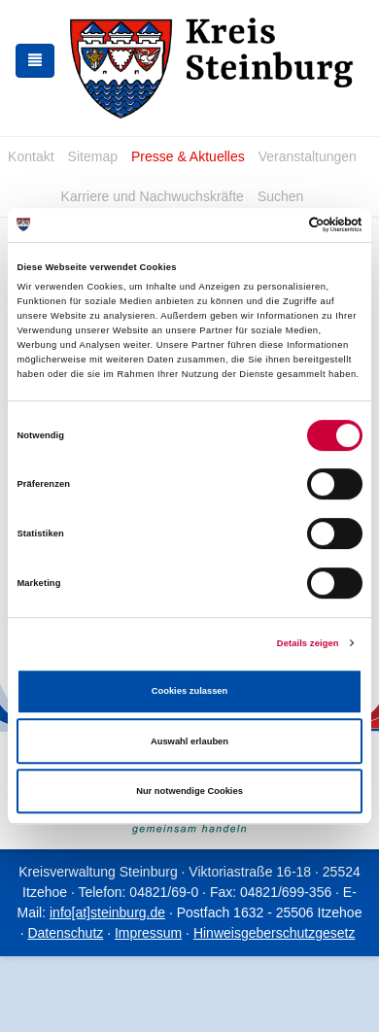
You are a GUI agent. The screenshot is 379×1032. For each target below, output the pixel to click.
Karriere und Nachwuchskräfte (152, 196)
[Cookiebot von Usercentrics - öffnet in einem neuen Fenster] (277, 225)
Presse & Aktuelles (188, 156)
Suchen (280, 196)
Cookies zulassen (190, 691)
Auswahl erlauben (189, 741)
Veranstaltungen (307, 156)
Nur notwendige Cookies (189, 791)
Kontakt (30, 156)
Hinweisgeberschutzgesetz (274, 933)
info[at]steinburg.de (107, 912)
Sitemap (93, 156)
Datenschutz (65, 933)
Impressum (148, 933)
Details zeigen (308, 643)
